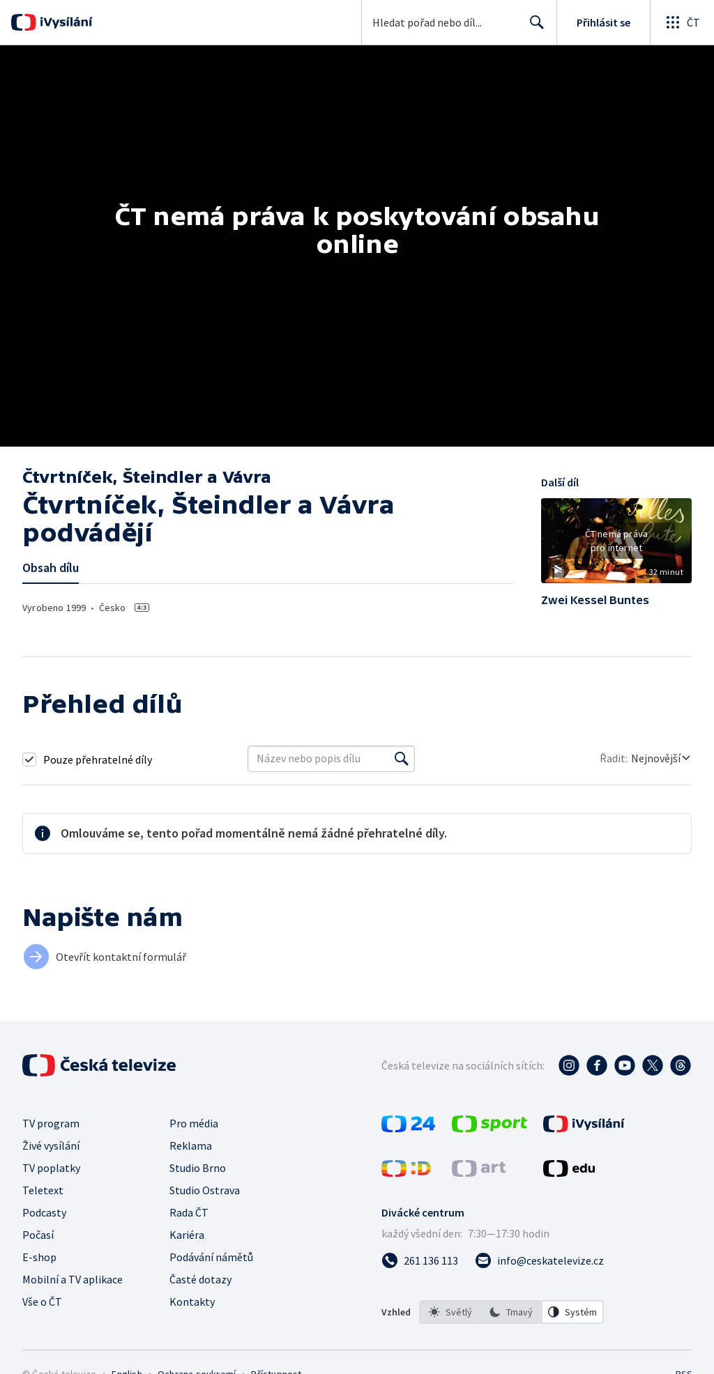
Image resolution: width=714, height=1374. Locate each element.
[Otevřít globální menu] (682, 22)
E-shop (39, 1257)
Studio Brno (197, 1168)
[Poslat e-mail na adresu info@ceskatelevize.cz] (539, 1260)
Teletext (42, 1190)
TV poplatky (51, 1168)
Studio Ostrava (204, 1190)
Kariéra (186, 1235)
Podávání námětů (211, 1257)
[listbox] (511, 1312)
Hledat (533, 28)
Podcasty (44, 1212)
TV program (50, 1123)
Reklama (190, 1145)
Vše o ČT (42, 1302)
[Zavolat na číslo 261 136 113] (419, 1260)
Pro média (193, 1123)
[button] (616, 545)
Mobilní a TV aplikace (72, 1279)
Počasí (38, 1235)
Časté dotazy (200, 1279)
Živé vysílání (50, 1145)
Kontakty (192, 1302)
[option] (450, 1312)
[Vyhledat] (401, 758)
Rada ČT (188, 1212)
